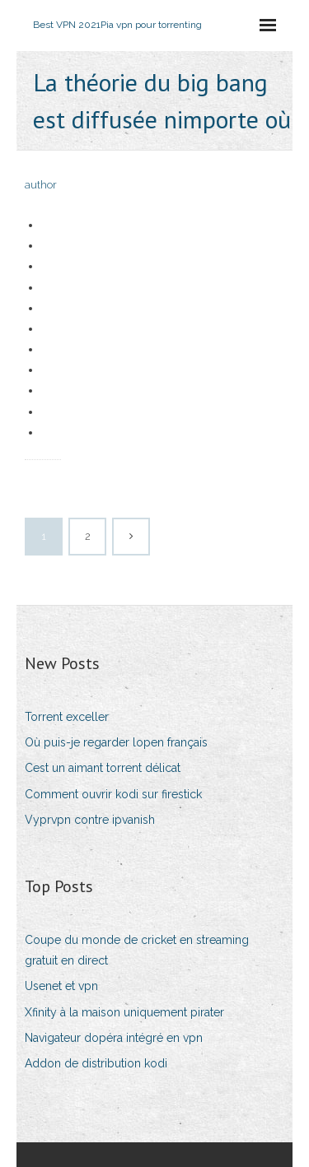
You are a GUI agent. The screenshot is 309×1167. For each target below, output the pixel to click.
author (41, 185)
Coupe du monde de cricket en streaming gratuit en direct (137, 950)
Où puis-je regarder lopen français (116, 742)
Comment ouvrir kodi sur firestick (113, 794)
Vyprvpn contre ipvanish (90, 819)
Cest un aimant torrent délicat (102, 767)
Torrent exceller (67, 716)
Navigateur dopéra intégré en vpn (114, 1037)
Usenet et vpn (61, 986)
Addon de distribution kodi (96, 1063)
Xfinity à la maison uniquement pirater (124, 1012)
